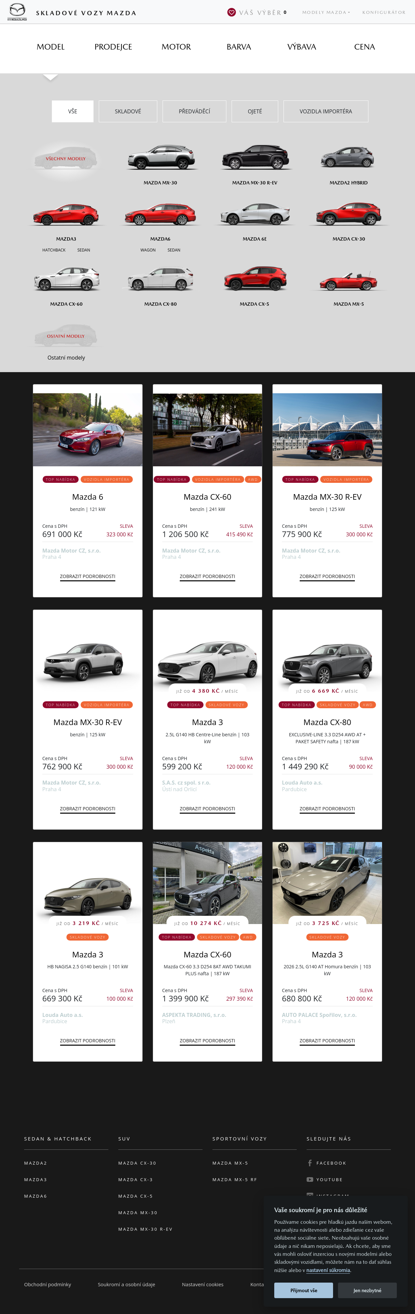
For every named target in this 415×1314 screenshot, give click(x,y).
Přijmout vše (303, 1290)
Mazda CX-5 (135, 1196)
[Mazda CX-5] (254, 281)
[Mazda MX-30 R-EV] (254, 160)
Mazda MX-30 (138, 1213)
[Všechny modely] (66, 154)
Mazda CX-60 (208, 496)
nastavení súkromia (328, 1270)
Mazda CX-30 (137, 1163)
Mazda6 (35, 1196)
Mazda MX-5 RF (234, 1179)
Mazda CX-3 (135, 1179)
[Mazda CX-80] (160, 281)
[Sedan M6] (173, 249)
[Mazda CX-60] (66, 281)
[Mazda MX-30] (160, 160)
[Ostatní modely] (66, 336)
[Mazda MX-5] (349, 281)
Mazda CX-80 (327, 721)
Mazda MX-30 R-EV (327, 496)
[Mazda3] (66, 216)
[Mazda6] (160, 216)
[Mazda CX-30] (349, 216)
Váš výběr (258, 12)
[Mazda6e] (254, 216)
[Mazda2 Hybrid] (349, 160)
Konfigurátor (384, 12)
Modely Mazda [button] (324, 12)
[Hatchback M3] (54, 249)
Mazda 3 (207, 721)
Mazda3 (35, 1179)
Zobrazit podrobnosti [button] (87, 576)
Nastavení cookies (203, 1284)
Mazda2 (35, 1163)
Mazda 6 (87, 496)
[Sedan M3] (83, 249)
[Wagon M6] (148, 249)
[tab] (50, 47)
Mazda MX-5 (230, 1163)
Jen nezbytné (367, 1290)
